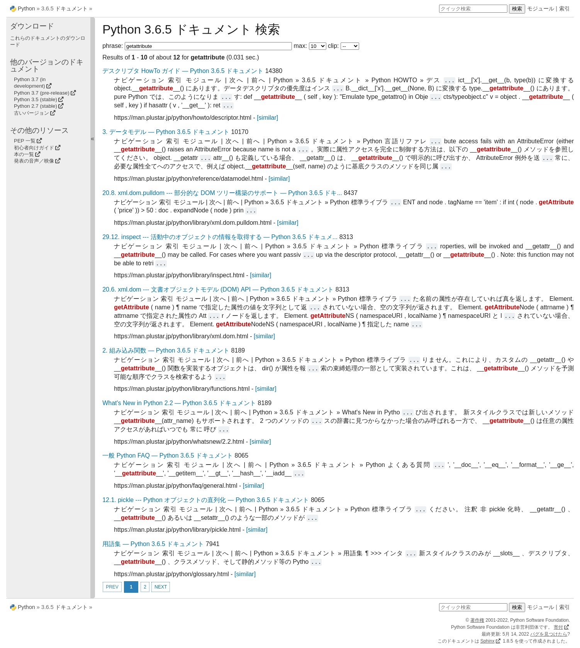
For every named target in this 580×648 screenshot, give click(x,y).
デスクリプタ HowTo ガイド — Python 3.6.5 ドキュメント (182, 71)
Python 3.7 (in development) (30, 82)
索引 (564, 8)
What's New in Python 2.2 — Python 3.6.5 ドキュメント (179, 403)
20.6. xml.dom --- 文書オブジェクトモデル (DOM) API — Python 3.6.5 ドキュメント (218, 289)
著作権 (477, 620)
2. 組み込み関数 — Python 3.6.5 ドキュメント (165, 350)
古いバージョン (31, 113)
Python (26, 8)
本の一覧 (24, 154)
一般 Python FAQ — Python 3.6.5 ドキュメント (167, 455)
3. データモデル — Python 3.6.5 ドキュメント (165, 132)
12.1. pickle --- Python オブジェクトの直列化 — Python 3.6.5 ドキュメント (205, 500)
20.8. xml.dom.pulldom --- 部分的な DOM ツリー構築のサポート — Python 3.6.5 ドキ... (222, 193)
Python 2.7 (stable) (35, 106)
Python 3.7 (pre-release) (42, 93)
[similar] (267, 117)
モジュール (540, 8)
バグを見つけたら (548, 634)
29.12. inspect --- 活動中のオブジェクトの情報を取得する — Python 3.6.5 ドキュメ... (219, 237)
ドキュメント (71, 8)
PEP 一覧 (25, 141)
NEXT (160, 587)
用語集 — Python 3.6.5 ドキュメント (153, 544)
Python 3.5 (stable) (35, 99)
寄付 (558, 627)
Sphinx (487, 641)
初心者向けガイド (34, 148)
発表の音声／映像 (34, 161)
